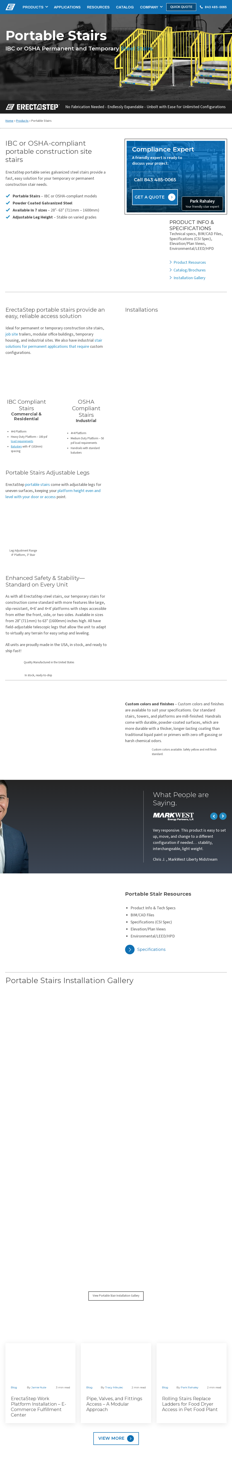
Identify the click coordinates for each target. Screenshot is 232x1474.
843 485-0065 (216, 7)
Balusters (16, 447)
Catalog (125, 7)
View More (111, 1438)
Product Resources (190, 262)
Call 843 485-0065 (155, 179)
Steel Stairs (137, 48)
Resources (98, 7)
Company (149, 7)
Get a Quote (149, 197)
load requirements (22, 441)
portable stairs (37, 484)
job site (11, 334)
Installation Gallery (189, 278)
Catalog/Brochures (190, 270)
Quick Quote (181, 7)
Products (33, 7)
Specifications (151, 949)
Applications (67, 7)
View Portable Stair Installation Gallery (116, 1296)
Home (9, 121)
